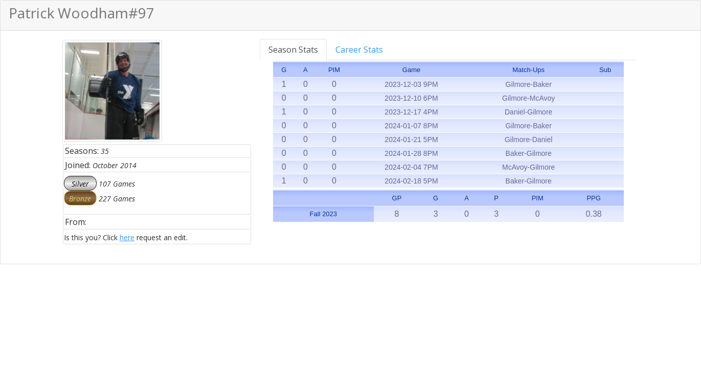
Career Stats (359, 49)
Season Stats (293, 49)
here (127, 237)
